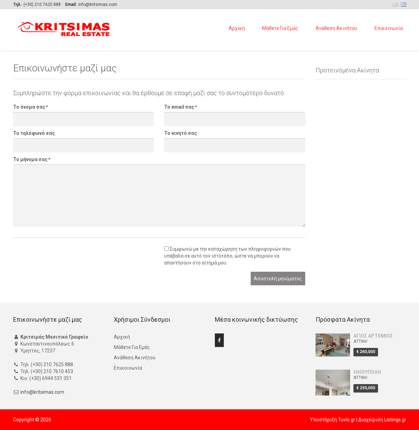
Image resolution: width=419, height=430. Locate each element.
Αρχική (237, 28)
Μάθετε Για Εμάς (280, 28)
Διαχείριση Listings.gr (382, 419)
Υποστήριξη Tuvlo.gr (332, 419)
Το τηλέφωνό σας (34, 133)
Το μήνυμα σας (31, 159)
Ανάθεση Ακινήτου (336, 28)
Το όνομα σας (30, 107)
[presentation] (65, 258)
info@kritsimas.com (42, 392)
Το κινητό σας (180, 133)
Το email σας (180, 107)
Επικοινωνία (389, 28)
